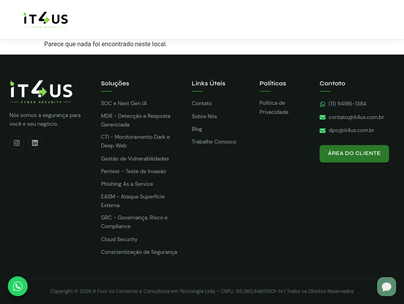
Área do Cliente (354, 153)
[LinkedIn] (35, 143)
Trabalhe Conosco (214, 141)
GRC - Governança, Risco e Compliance (134, 222)
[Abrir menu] (384, 19)
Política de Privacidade (274, 107)
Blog (197, 129)
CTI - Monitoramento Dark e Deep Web (135, 141)
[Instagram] (16, 143)
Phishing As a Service (127, 184)
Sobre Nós (204, 116)
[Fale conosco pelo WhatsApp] (18, 286)
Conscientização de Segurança (139, 252)
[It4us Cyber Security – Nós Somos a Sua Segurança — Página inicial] (48, 92)
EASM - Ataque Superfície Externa (133, 201)
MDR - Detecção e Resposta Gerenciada (135, 120)
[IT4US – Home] (45, 19)
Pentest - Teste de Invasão (133, 171)
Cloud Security (119, 239)
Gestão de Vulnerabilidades (135, 158)
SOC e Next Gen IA (124, 103)
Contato (202, 103)
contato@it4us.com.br (352, 117)
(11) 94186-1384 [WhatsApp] (343, 103)
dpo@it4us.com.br (347, 130)
